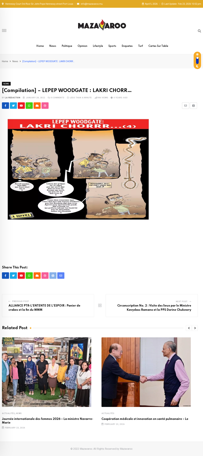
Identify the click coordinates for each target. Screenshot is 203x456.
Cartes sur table (158, 46)
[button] (189, 328)
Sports (112, 46)
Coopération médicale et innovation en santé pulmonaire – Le (145, 419)
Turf (140, 46)
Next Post (182, 301)
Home (40, 46)
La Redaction (12, 98)
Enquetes (127, 46)
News (52, 46)
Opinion (82, 46)
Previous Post (20, 301)
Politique (67, 46)
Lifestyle (98, 46)
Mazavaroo (126, 448)
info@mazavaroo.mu (92, 4)
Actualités (8, 413)
